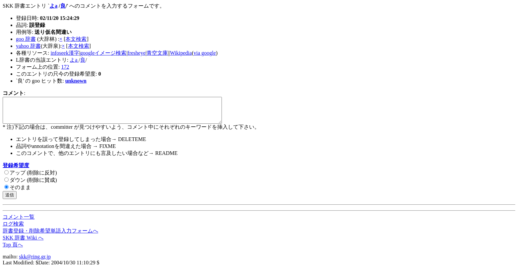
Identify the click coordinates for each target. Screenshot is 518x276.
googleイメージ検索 (103, 53)
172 (65, 67)
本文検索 (76, 39)
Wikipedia (181, 53)
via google (205, 53)
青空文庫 (157, 53)
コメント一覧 (18, 222)
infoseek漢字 (64, 53)
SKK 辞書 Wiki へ (23, 242)
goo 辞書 (26, 39)
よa (53, 6)
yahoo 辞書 (28, 46)
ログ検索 (13, 229)
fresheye (137, 53)
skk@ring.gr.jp (35, 261)
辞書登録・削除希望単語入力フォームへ (50, 236)
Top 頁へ (13, 249)
